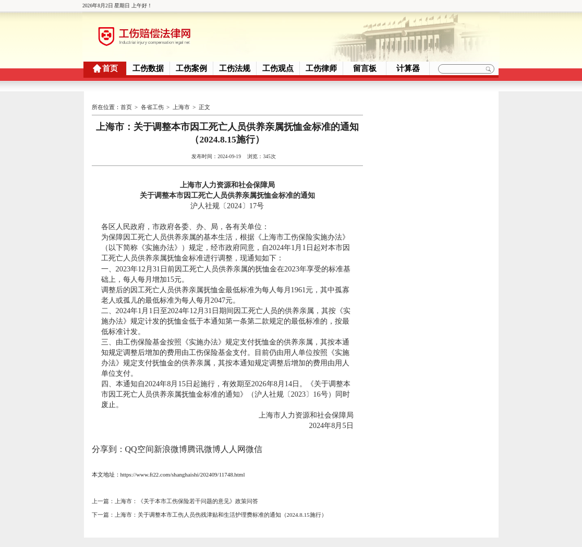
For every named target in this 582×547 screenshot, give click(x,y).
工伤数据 (148, 68)
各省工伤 (152, 107)
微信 (254, 448)
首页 (110, 68)
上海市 (181, 107)
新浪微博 (170, 448)
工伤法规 (234, 68)
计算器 (408, 68)
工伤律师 (321, 68)
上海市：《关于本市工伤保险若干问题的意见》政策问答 (186, 500)
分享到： (108, 448)
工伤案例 (191, 68)
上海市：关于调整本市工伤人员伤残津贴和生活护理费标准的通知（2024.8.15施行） (221, 514)
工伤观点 (278, 68)
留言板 (365, 68)
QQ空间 (139, 448)
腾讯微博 (204, 448)
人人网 (233, 448)
